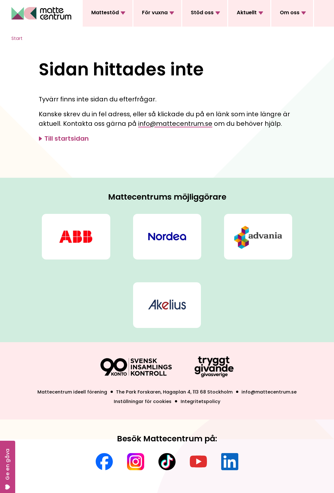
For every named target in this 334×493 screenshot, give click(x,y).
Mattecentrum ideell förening (72, 392)
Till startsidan (66, 138)
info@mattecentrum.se (175, 123)
